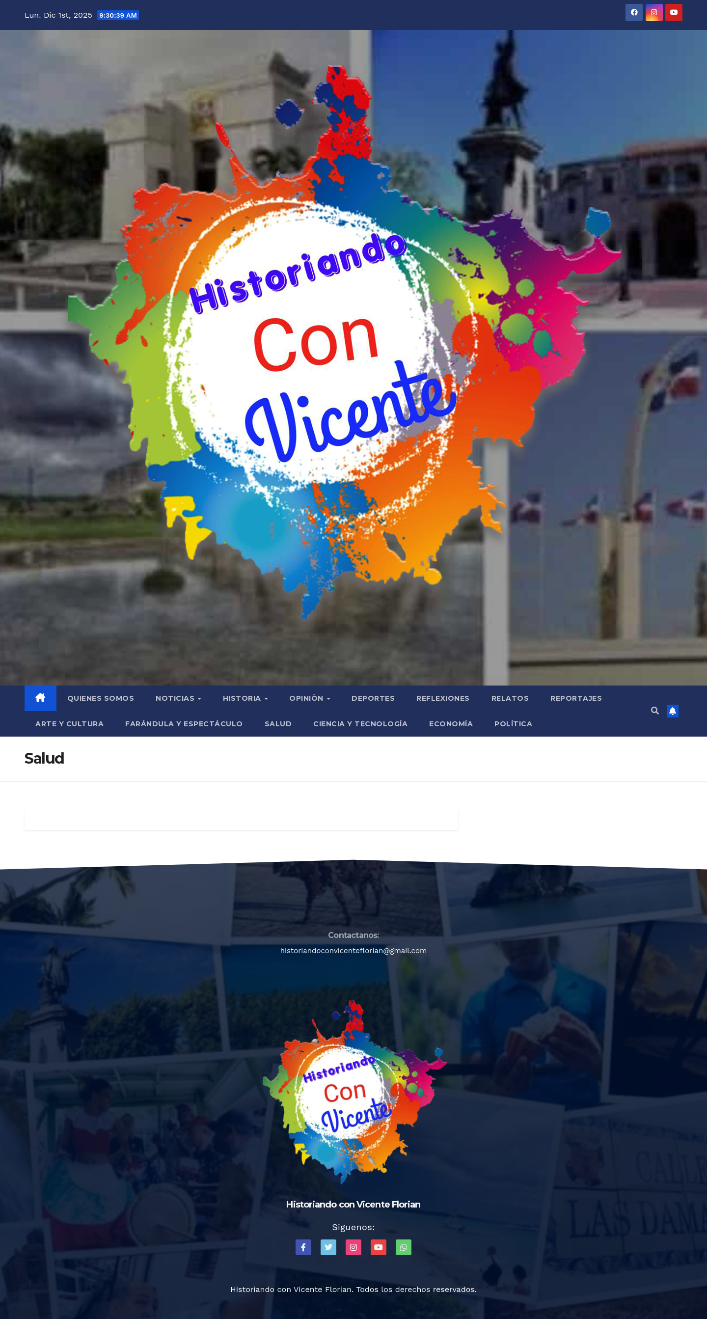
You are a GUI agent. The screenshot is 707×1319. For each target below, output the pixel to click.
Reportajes (576, 698)
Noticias (176, 698)
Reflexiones (443, 698)
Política (513, 723)
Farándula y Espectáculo (184, 723)
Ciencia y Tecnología (360, 723)
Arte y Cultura (69, 723)
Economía (451, 723)
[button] (655, 710)
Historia (243, 698)
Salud (278, 723)
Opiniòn (307, 698)
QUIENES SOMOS (101, 698)
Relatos (510, 698)
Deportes (373, 698)
